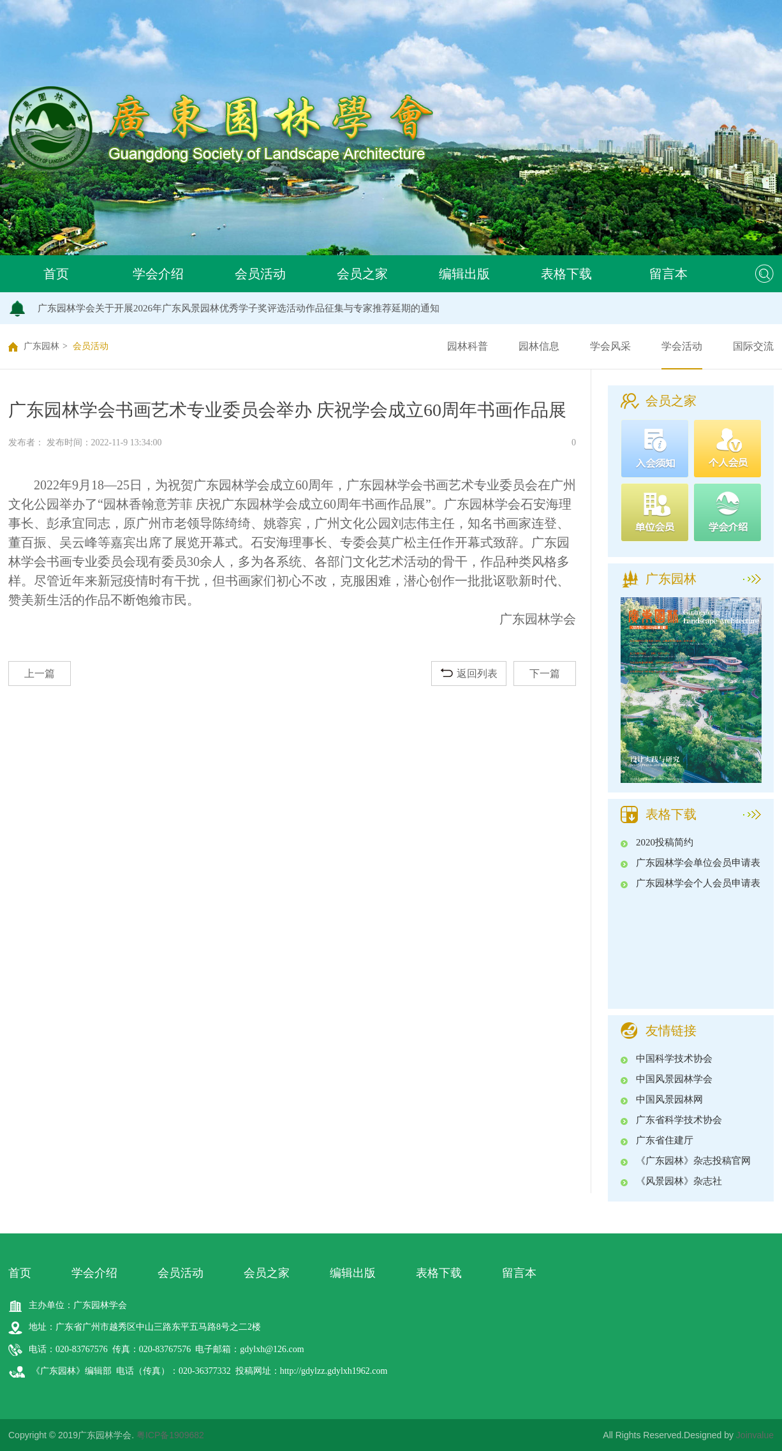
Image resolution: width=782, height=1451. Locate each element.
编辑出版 (464, 274)
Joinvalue (755, 1435)
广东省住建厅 (664, 1140)
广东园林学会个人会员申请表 (698, 883)
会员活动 (260, 274)
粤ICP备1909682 (170, 1435)
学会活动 (681, 346)
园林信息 (539, 346)
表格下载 (566, 274)
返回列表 (469, 673)
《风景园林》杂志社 (679, 1181)
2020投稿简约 (664, 842)
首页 (56, 274)
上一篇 (39, 673)
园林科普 (467, 346)
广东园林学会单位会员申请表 (698, 863)
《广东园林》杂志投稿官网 (693, 1161)
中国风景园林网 (669, 1099)
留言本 (668, 274)
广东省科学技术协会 (679, 1120)
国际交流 (753, 346)
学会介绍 (158, 274)
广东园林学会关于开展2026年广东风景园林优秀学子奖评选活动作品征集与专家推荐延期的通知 (238, 308)
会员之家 (362, 274)
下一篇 (544, 673)
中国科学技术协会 (674, 1058)
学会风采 (610, 346)
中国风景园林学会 (674, 1079)
